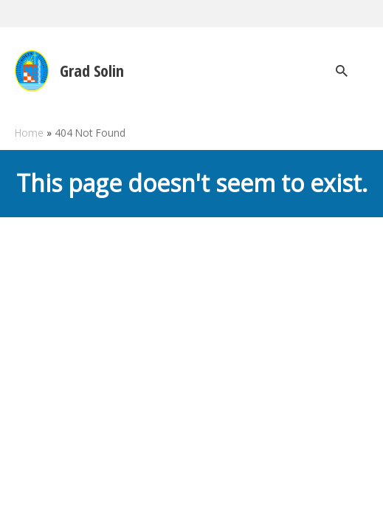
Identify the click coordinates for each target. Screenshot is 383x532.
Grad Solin (92, 70)
